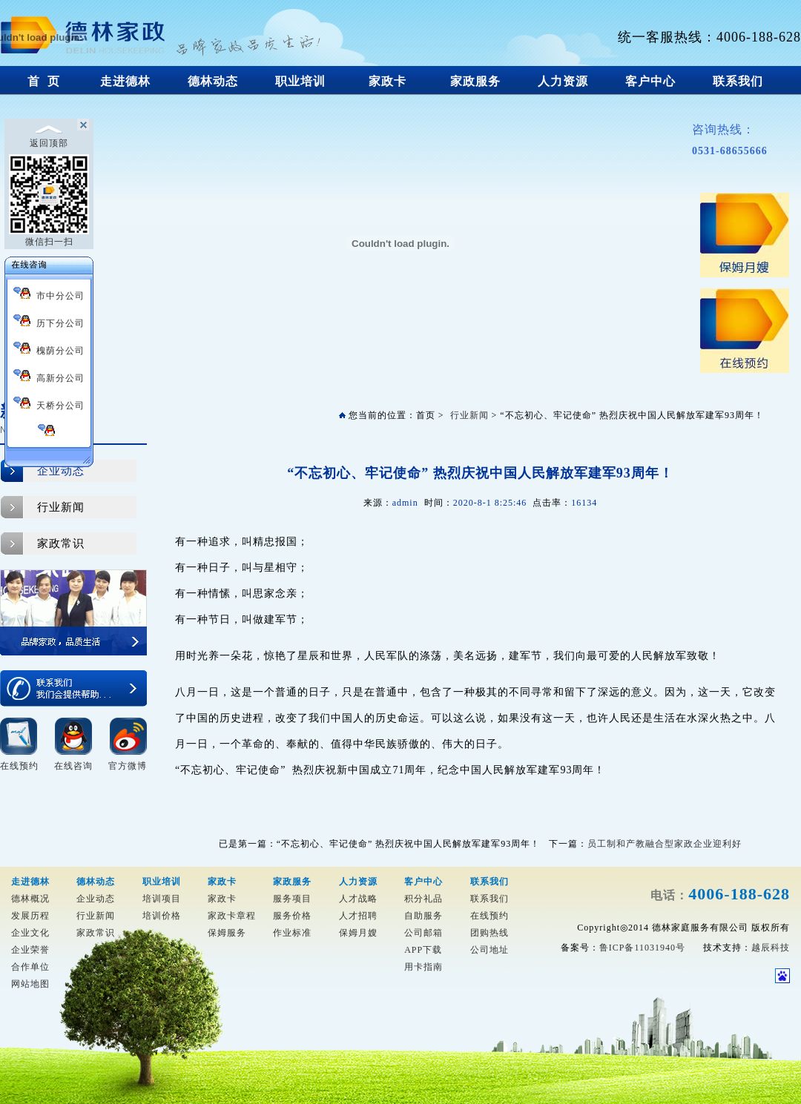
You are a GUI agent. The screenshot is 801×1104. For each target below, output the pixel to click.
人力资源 (563, 81)
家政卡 (388, 81)
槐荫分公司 (49, 349)
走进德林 (125, 81)
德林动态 (213, 81)
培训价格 (161, 915)
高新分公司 (49, 376)
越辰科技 (770, 947)
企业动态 (61, 471)
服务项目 (292, 898)
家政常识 (61, 543)
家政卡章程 (232, 915)
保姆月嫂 (358, 933)
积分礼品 (423, 898)
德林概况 (30, 898)
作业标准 (292, 933)
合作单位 (30, 967)
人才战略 (358, 898)
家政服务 (475, 81)
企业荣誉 (30, 950)
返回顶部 (49, 136)
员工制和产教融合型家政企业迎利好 (664, 844)
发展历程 (30, 915)
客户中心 (650, 81)
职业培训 (300, 81)
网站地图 (30, 984)
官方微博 (127, 766)
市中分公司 (49, 294)
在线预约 (19, 766)
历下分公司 (49, 321)
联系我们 (738, 81)
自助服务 (423, 915)
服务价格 (292, 915)
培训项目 (161, 898)
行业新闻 (61, 507)
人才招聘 (358, 915)
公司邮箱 (423, 933)
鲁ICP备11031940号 (642, 947)
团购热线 (489, 933)
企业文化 (30, 933)
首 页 (43, 81)
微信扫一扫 (49, 200)
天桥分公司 (49, 404)
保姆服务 (227, 933)
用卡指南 (423, 967)
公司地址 (489, 950)
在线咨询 (73, 766)
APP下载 (423, 950)
